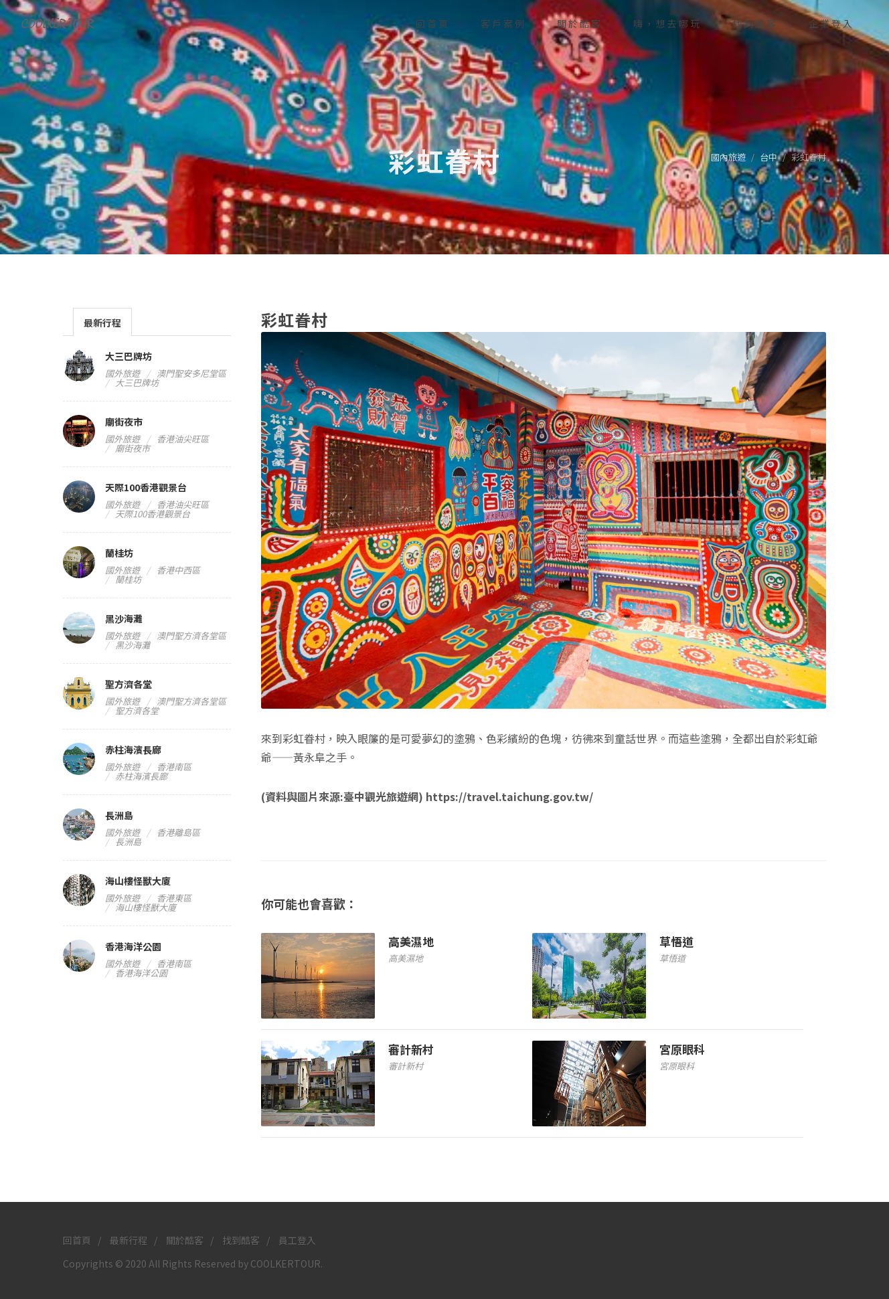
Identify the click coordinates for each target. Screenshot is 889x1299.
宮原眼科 (682, 1049)
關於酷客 (185, 1240)
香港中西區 (178, 570)
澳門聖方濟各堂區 (191, 635)
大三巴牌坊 (128, 356)
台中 (768, 157)
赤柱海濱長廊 (133, 749)
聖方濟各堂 (128, 684)
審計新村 (411, 1049)
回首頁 (77, 1240)
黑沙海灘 (124, 618)
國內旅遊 (728, 157)
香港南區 (174, 766)
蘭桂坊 (119, 552)
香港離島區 (178, 832)
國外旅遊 (122, 373)
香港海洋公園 (133, 946)
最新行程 (128, 1240)
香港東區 (174, 897)
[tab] (102, 321)
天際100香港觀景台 (146, 487)
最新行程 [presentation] (102, 322)
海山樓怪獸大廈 (138, 880)
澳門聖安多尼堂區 (191, 373)
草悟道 (676, 941)
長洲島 (119, 815)
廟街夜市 (124, 421)
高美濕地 (411, 941)
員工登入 (297, 1240)
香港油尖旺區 (183, 438)
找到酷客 (241, 1240)
